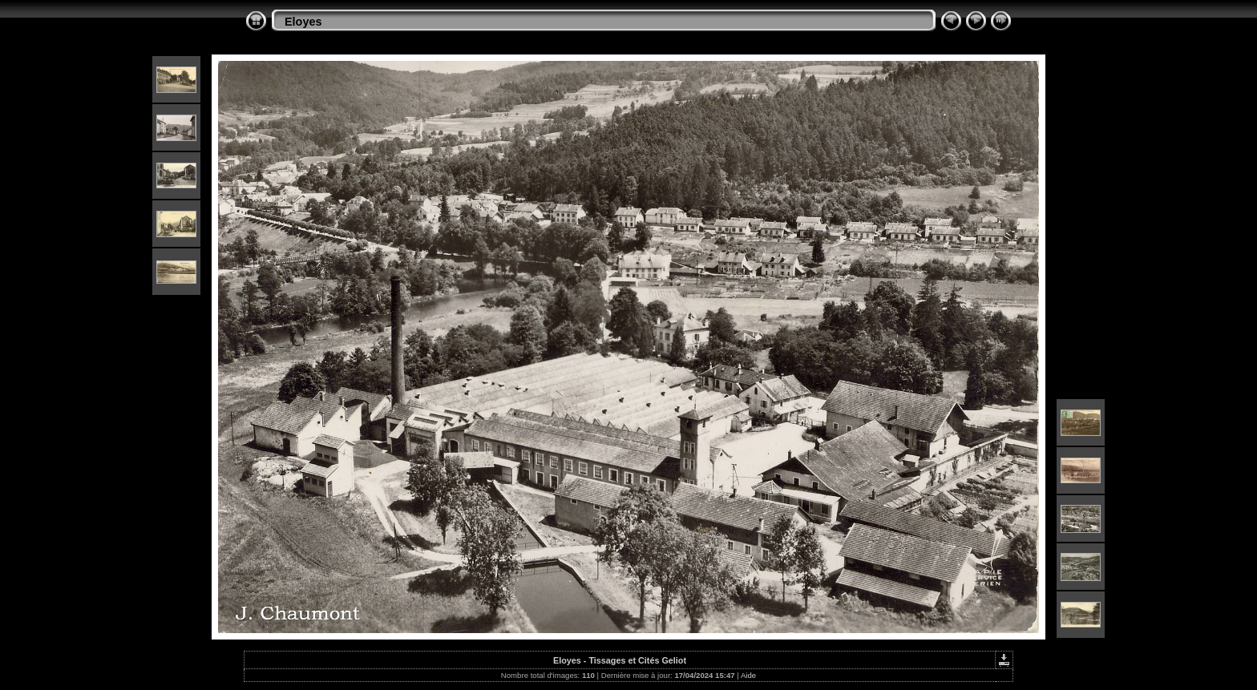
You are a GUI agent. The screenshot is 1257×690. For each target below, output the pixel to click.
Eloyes (303, 21)
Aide (748, 675)
